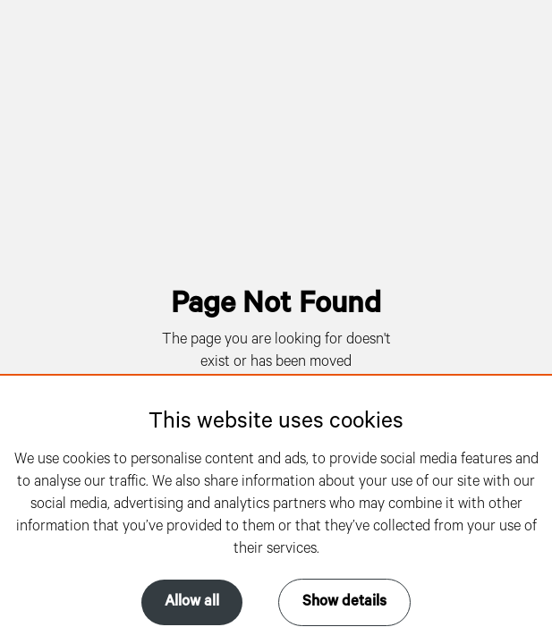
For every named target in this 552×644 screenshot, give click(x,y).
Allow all (192, 602)
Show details (344, 602)
